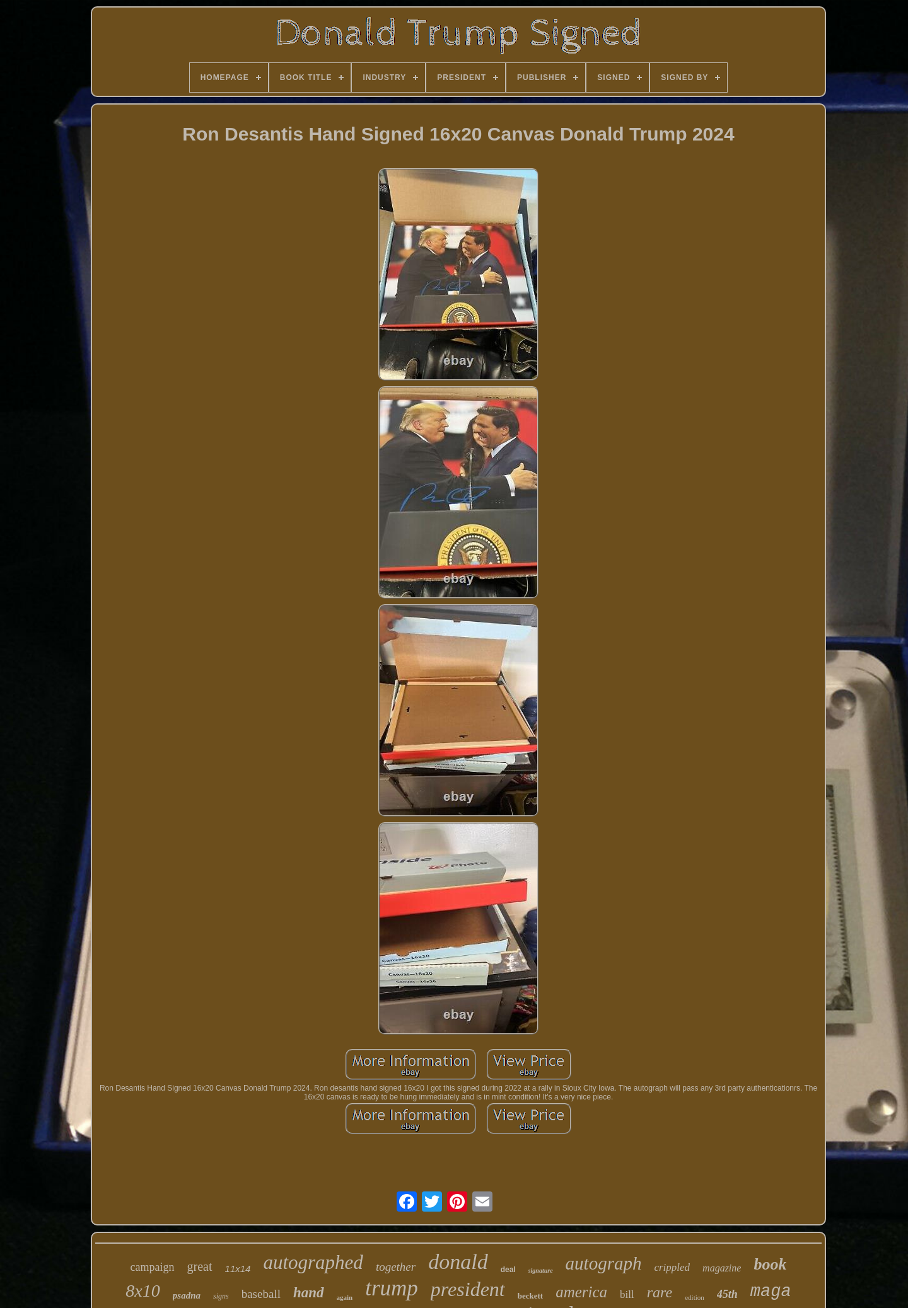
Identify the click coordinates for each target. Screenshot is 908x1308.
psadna (187, 1295)
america (581, 1291)
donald (457, 1261)
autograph (604, 1263)
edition (694, 1297)
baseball (261, 1293)
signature (540, 1270)
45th (727, 1294)
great (199, 1266)
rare (659, 1292)
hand (308, 1292)
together (396, 1266)
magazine (721, 1268)
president (468, 1289)
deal (508, 1269)
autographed (313, 1262)
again (345, 1297)
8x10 (142, 1290)
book (770, 1264)
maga (770, 1291)
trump (391, 1288)
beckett (530, 1295)
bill (627, 1294)
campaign (153, 1267)
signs (221, 1296)
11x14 (238, 1268)
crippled (672, 1267)
